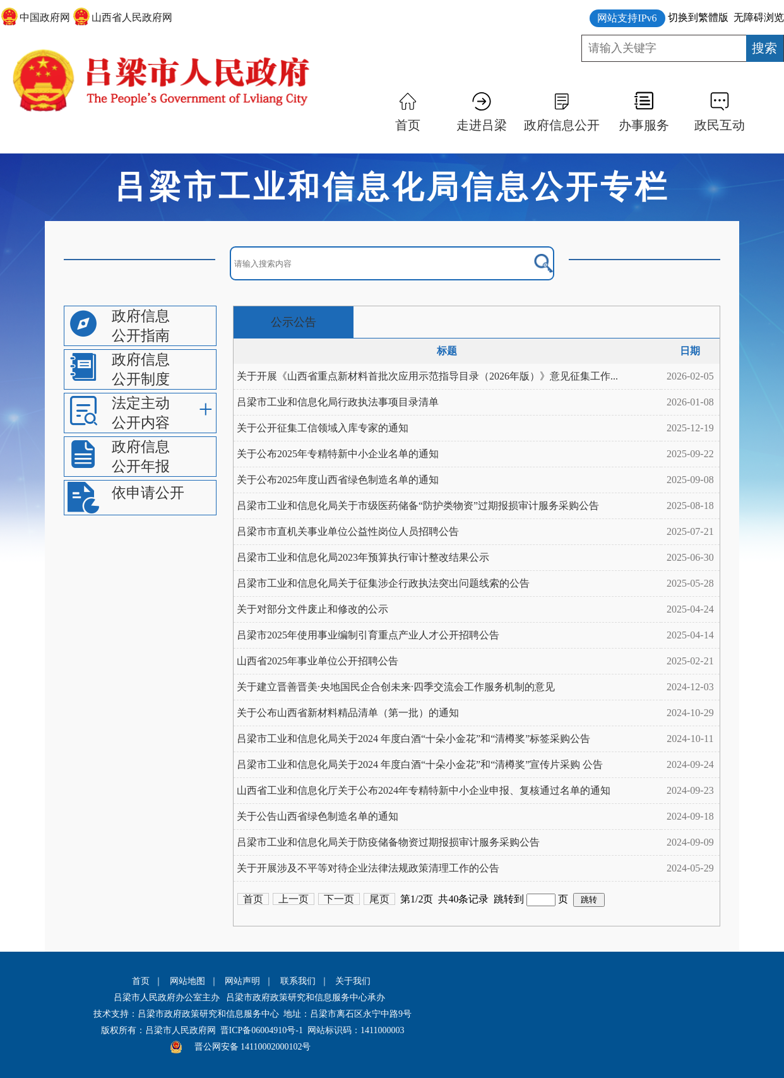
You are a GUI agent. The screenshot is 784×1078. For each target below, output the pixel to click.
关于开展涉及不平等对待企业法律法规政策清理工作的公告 (368, 868)
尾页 (379, 899)
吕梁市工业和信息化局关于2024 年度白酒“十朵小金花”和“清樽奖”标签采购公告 (413, 738)
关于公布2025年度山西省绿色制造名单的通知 (338, 479)
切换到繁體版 (698, 17)
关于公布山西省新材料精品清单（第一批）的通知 (348, 712)
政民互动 (719, 125)
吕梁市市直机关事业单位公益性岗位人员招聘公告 (348, 531)
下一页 (339, 899)
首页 (407, 125)
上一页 (293, 899)
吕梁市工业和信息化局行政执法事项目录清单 (338, 402)
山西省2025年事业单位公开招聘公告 (317, 661)
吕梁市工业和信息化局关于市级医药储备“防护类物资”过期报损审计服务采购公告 (418, 505)
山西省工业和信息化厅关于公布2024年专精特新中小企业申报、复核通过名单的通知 (423, 790)
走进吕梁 (481, 125)
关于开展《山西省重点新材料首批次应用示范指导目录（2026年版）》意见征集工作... (427, 376)
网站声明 (242, 981)
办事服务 (644, 125)
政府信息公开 (562, 125)
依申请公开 (148, 493)
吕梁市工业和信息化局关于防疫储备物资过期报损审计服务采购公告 (388, 842)
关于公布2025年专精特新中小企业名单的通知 (338, 453)
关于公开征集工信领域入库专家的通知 (322, 427)
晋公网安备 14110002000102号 (252, 1046)
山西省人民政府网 (132, 17)
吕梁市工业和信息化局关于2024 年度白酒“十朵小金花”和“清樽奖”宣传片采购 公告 (420, 764)
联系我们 (298, 981)
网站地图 (187, 981)
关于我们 (353, 981)
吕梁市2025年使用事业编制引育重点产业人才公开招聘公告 (368, 635)
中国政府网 (45, 17)
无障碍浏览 (759, 17)
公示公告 (293, 322)
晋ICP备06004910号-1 (261, 1030)
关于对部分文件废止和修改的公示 (312, 609)
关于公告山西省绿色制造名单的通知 (317, 816)
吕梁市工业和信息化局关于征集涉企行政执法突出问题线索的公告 (383, 583)
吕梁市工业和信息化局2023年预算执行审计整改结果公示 (363, 557)
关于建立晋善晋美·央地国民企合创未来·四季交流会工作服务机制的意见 (396, 686)
